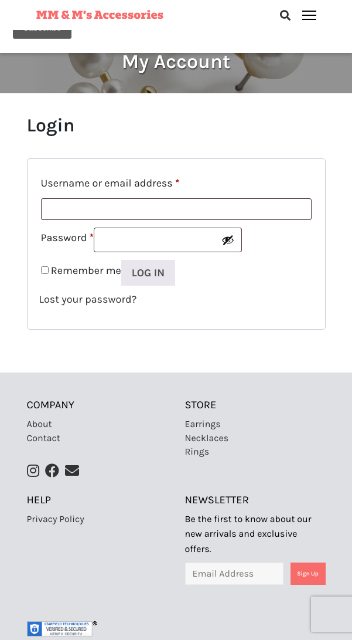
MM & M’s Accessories (100, 13)
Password (67, 237)
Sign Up (308, 573)
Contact (43, 438)
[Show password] (227, 239)
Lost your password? (88, 299)
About (39, 424)
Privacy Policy (55, 519)
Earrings (203, 424)
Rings (197, 452)
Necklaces (207, 438)
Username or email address (110, 183)
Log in (148, 272)
